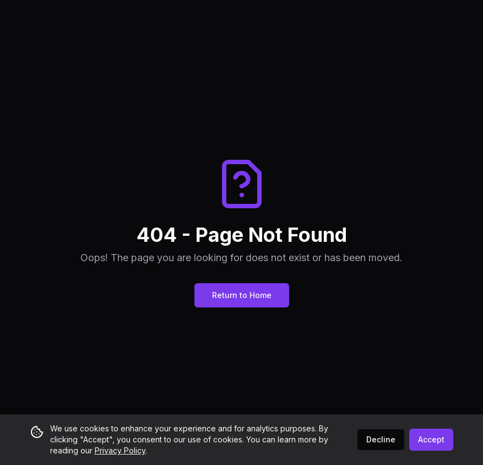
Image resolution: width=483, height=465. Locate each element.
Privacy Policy (120, 450)
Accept (431, 439)
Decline (380, 439)
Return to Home (242, 295)
